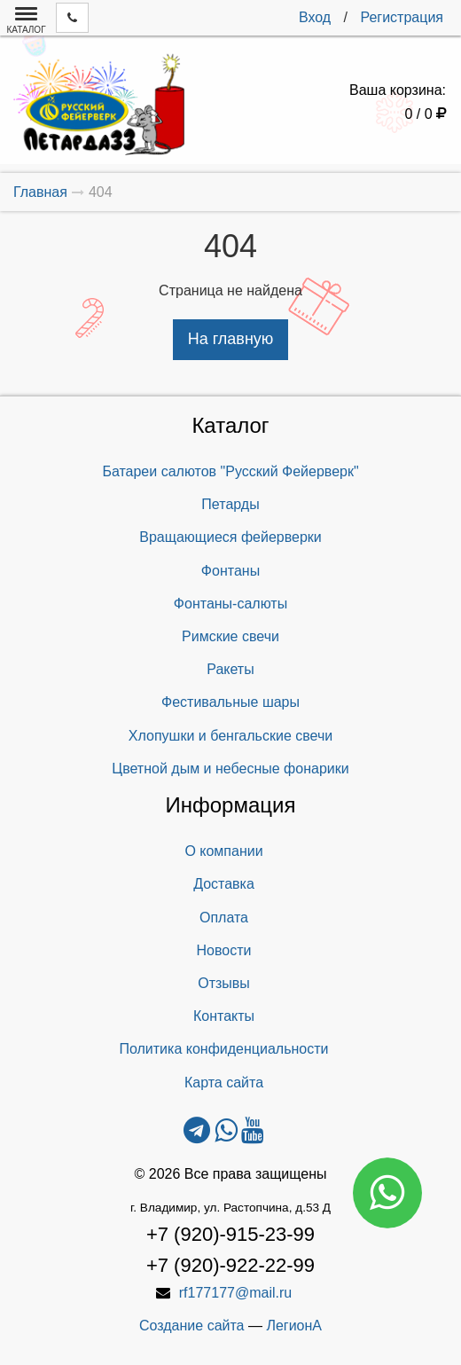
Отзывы (224, 983)
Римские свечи (230, 636)
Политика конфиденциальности (223, 1048)
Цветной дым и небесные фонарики (230, 768)
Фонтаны (230, 570)
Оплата (223, 917)
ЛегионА (294, 1325)
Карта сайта (223, 1082)
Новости (224, 950)
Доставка (223, 883)
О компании (223, 851)
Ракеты (230, 669)
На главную (231, 339)
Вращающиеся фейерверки (230, 537)
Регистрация (401, 17)
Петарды (230, 504)
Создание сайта (192, 1325)
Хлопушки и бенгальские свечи (230, 735)
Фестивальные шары (230, 702)
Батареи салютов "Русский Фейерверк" (230, 471)
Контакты (223, 1016)
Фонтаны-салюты (230, 603)
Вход (315, 17)
